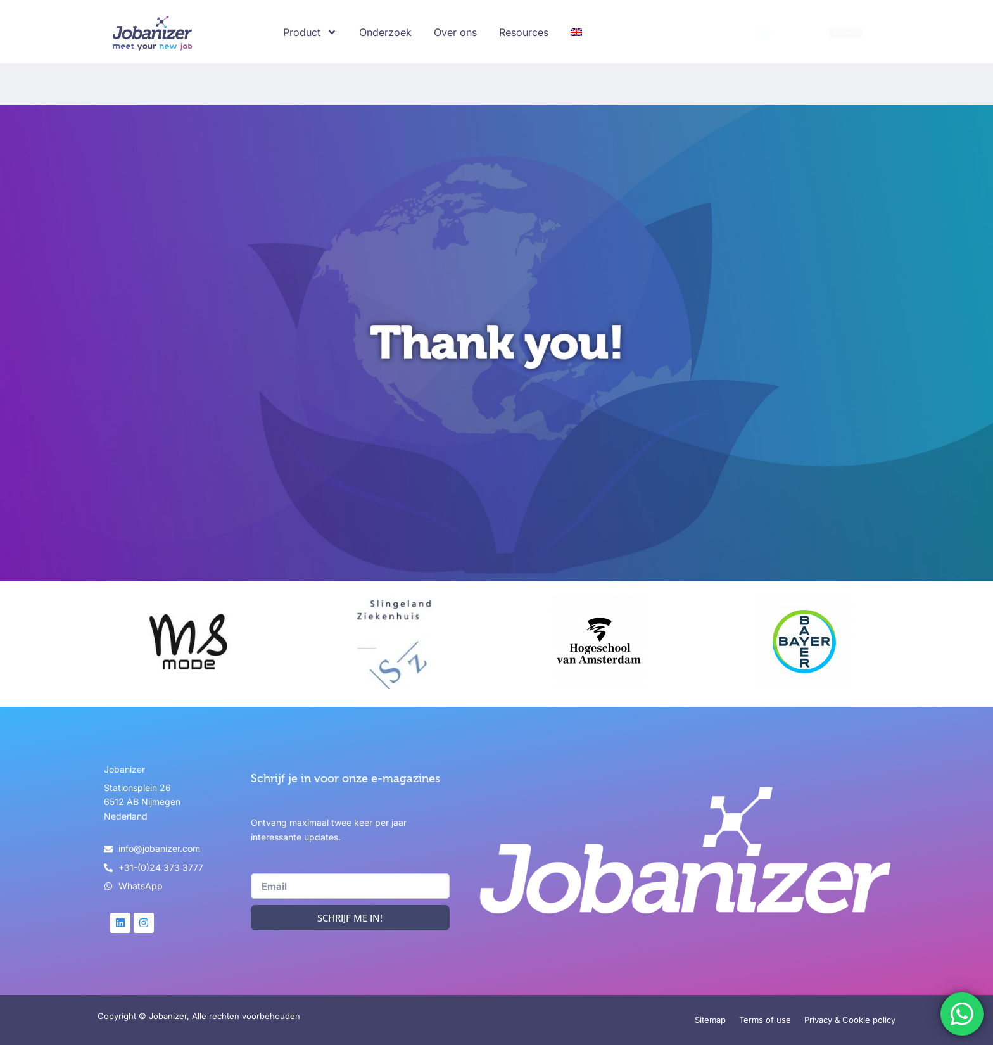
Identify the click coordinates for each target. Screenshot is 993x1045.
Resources (523, 32)
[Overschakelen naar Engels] (576, 32)
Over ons (455, 32)
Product (310, 32)
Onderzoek (385, 32)
